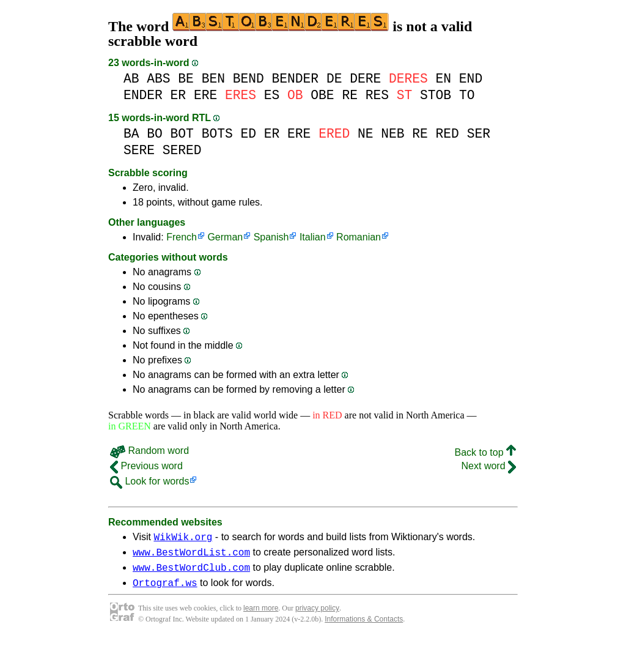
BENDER (295, 78)
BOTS (217, 134)
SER (478, 134)
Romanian (358, 237)
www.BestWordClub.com (191, 572)
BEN (213, 78)
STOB (435, 95)
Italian (313, 237)
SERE (139, 150)
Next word (489, 466)
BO (155, 134)
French (181, 237)
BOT (182, 134)
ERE (205, 95)
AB (131, 78)
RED (447, 134)
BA (131, 134)
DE (334, 78)
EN (444, 78)
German (225, 237)
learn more (260, 615)
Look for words (149, 481)
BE (186, 78)
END (470, 78)
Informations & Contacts (364, 626)
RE (350, 95)
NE (366, 134)
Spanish (271, 237)
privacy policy (317, 615)
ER (178, 95)
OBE (322, 95)
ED (248, 134)
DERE (365, 78)
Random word (149, 450)
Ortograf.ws (165, 589)
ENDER (143, 95)
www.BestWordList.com (191, 555)
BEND (248, 78)
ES (272, 95)
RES (377, 95)
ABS (158, 78)
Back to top (486, 452)
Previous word (146, 466)
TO (467, 95)
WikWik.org (182, 538)
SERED (182, 150)
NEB (392, 134)
